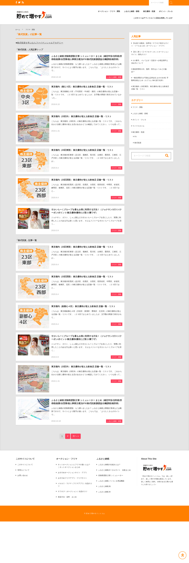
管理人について (23, 470)
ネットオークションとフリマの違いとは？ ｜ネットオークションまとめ (74, 466)
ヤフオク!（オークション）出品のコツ (72, 491)
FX (135, 137)
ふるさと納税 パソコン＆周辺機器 (111, 481)
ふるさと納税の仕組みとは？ (109, 465)
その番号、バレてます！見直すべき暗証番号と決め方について (149, 61)
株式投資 (137, 143)
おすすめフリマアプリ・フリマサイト (72, 478)
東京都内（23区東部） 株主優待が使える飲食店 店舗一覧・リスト (150, 87)
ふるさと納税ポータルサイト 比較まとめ (114, 470)
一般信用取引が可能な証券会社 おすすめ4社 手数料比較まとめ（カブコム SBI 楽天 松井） (149, 79)
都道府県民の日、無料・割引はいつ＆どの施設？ (149, 70)
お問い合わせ (22, 475)
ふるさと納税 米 (104, 492)
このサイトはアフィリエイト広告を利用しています (153, 18)
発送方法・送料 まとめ (67, 497)
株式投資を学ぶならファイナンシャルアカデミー (40, 43)
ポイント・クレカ (166, 11)
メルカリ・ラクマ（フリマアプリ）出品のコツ (75, 484)
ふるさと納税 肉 (104, 486)
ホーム (17, 30)
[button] (34, 15)
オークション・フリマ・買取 (109, 11)
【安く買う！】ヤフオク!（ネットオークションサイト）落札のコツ (150, 53)
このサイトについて (25, 465)
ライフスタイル (138, 126)
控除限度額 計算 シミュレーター (110, 475)
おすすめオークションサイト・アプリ (72, 473)
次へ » (76, 436)
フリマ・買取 (30, 30)
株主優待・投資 (149, 11)
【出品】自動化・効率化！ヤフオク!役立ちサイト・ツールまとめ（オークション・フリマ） (150, 44)
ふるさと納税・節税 (131, 11)
